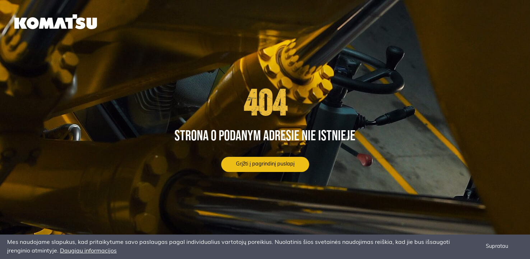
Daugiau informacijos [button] (88, 251)
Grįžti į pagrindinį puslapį (265, 164)
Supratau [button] (497, 246)
